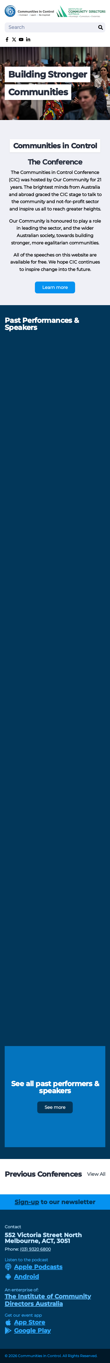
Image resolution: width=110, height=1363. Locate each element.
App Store (25, 1322)
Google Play (28, 1330)
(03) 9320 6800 (35, 1249)
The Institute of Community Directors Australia (48, 1300)
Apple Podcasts (33, 1266)
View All (96, 1174)
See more (55, 1107)
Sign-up (27, 1202)
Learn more (55, 287)
